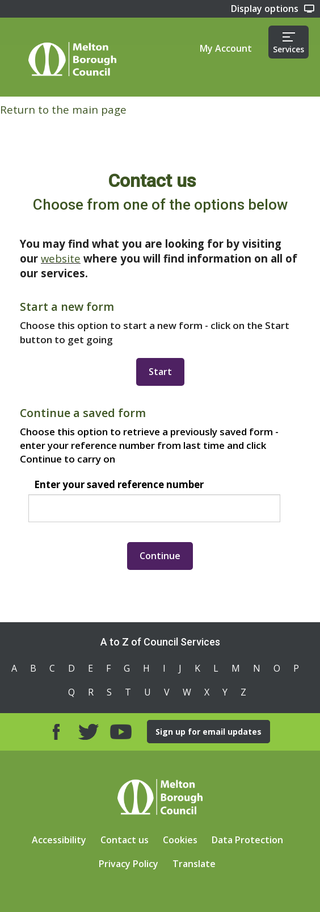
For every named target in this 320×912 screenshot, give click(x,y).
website (61, 258)
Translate (194, 863)
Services (288, 43)
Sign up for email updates (208, 731)
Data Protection (247, 840)
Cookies (180, 840)
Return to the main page (63, 109)
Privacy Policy (128, 863)
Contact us (124, 840)
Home (72, 59)
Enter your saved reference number (119, 484)
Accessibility (59, 840)
